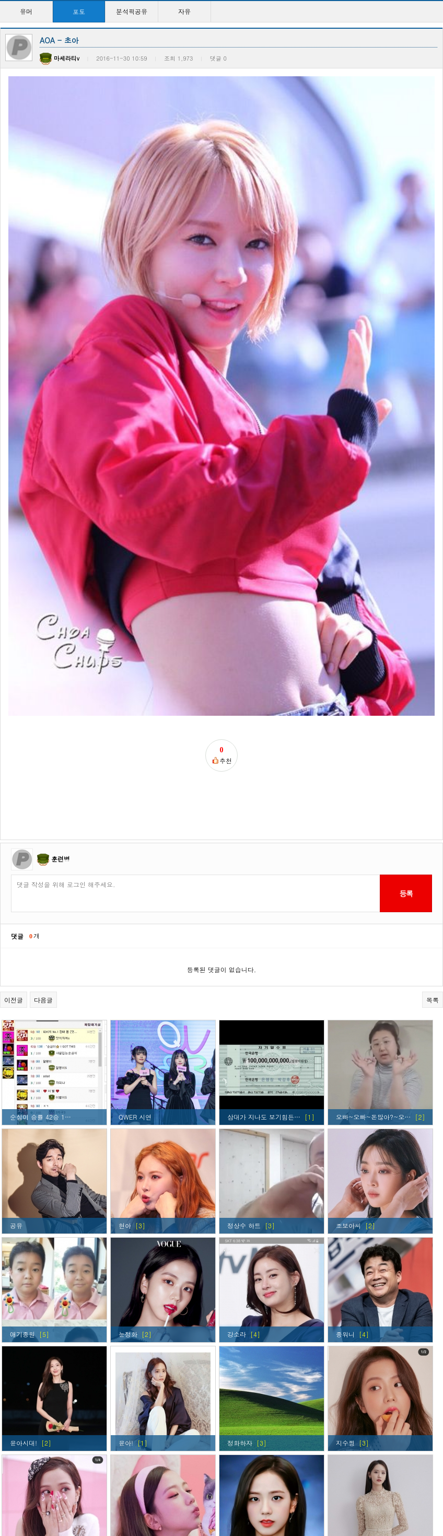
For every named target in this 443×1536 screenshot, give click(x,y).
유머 (26, 11)
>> (313, 1494)
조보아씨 (348, 1027)
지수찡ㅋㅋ (134, 1353)
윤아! (126, 1245)
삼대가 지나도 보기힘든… (263, 919)
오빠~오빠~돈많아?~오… (373, 919)
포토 (79, 11)
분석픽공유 (131, 11)
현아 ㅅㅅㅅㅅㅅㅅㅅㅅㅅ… (266, 1462)
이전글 (13, 802)
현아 (125, 1027)
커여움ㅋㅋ (25, 1353)
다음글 (43, 802)
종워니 (345, 1136)
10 (280, 1494)
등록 (405, 696)
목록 (432, 802)
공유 (16, 1027)
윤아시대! (23, 1245)
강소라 (236, 1136)
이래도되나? (353, 1353)
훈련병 (60, 661)
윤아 (125, 1462)
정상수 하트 (244, 1027)
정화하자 (239, 1245)
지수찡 (345, 1245)
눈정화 (128, 1136)
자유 (184, 11)
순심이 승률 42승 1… (40, 919)
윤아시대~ (351, 1462)
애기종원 (22, 1136)
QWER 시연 (135, 919)
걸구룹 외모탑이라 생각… (263, 1353)
